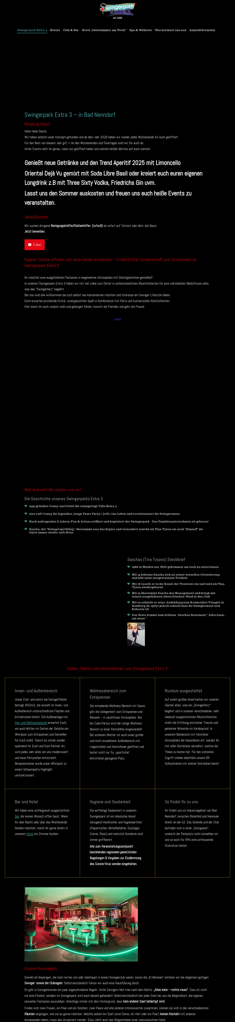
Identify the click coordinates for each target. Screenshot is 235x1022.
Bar (17, 816)
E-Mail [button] (34, 244)
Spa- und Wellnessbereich (31, 722)
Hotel (29, 833)
